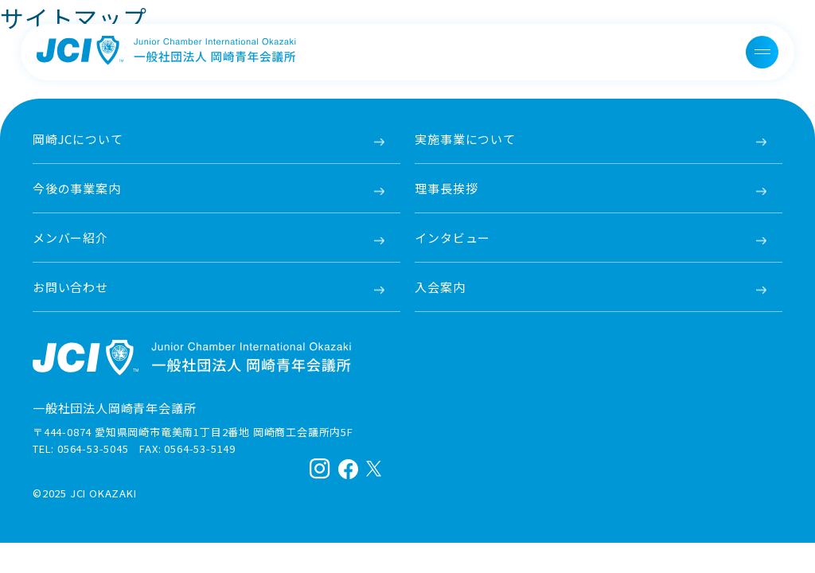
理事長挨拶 (446, 188)
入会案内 (440, 287)
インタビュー (452, 237)
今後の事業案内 (77, 188)
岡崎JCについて (78, 139)
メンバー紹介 (70, 237)
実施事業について (465, 139)
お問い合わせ (70, 287)
